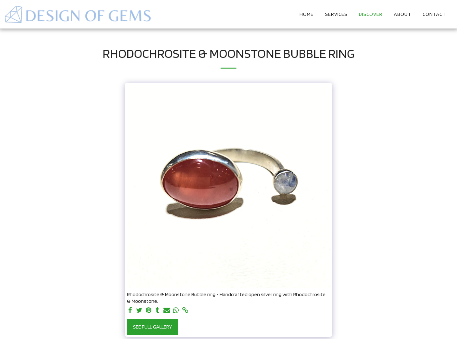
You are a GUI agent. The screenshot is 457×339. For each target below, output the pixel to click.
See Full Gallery (152, 326)
